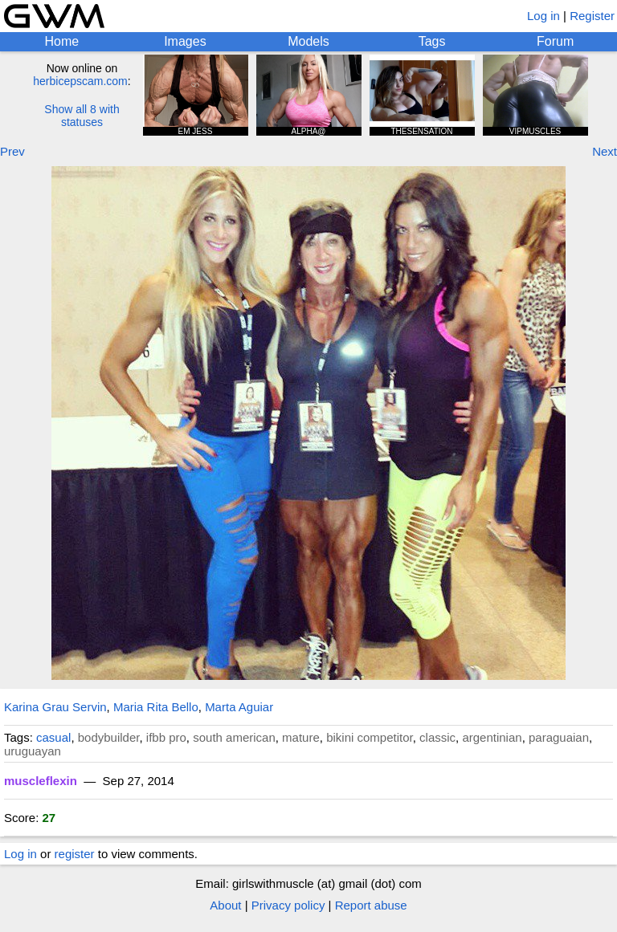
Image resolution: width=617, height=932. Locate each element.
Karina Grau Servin (55, 707)
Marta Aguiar (239, 707)
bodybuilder (109, 737)
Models (308, 41)
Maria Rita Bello (155, 707)
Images (185, 41)
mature (301, 737)
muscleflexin (40, 781)
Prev (12, 151)
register (75, 854)
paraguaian (559, 737)
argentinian (491, 737)
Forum (555, 41)
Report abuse (371, 905)
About (225, 905)
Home (61, 41)
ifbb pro (166, 737)
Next (604, 151)
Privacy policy (288, 905)
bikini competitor (369, 737)
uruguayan (32, 751)
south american (234, 737)
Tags (432, 41)
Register (592, 15)
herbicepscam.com (80, 81)
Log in (543, 15)
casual (53, 737)
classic (437, 737)
